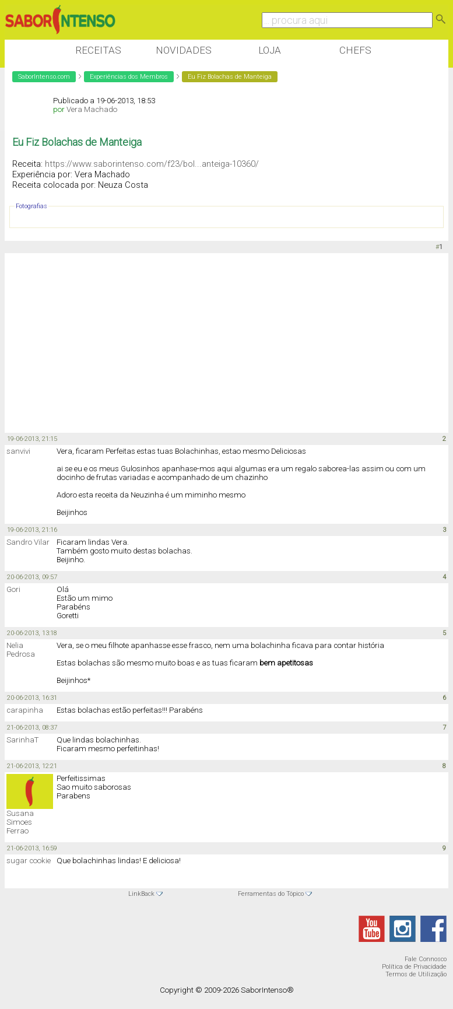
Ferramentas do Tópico (271, 894)
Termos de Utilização (416, 974)
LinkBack (141, 894)
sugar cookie (28, 860)
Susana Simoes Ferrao (20, 822)
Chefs (355, 50)
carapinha (24, 710)
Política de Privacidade (414, 967)
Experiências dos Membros (129, 76)
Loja (269, 50)
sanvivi (18, 451)
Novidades (184, 50)
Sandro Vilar (28, 542)
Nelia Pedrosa (20, 649)
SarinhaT (22, 739)
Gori (13, 589)
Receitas (98, 50)
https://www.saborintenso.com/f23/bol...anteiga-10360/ (152, 164)
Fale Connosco (426, 959)
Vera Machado (91, 109)
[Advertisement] (217, 343)
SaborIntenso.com (44, 76)
